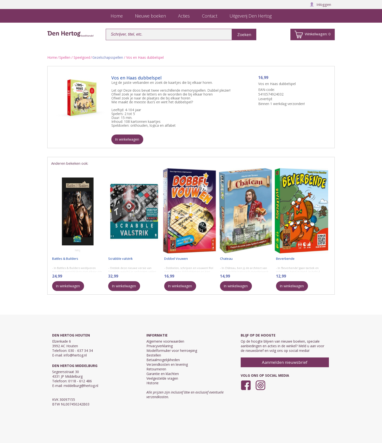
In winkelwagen (127, 139)
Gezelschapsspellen (107, 57)
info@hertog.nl (75, 355)
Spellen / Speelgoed (74, 57)
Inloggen (320, 4)
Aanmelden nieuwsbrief (284, 362)
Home (52, 57)
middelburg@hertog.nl (81, 385)
